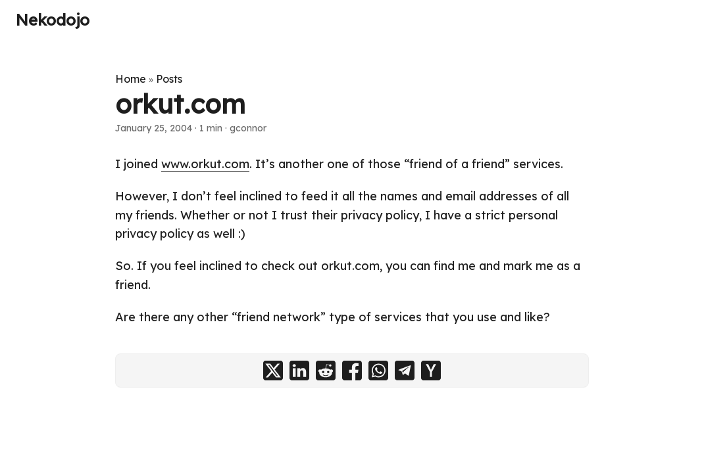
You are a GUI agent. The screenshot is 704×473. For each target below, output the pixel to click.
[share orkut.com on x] (273, 370)
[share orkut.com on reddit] (326, 370)
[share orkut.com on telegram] (405, 370)
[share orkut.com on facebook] (352, 370)
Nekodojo (52, 20)
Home (130, 78)
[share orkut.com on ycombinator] (431, 370)
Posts (169, 78)
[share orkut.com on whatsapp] (378, 370)
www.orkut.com (205, 163)
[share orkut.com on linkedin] (299, 370)
